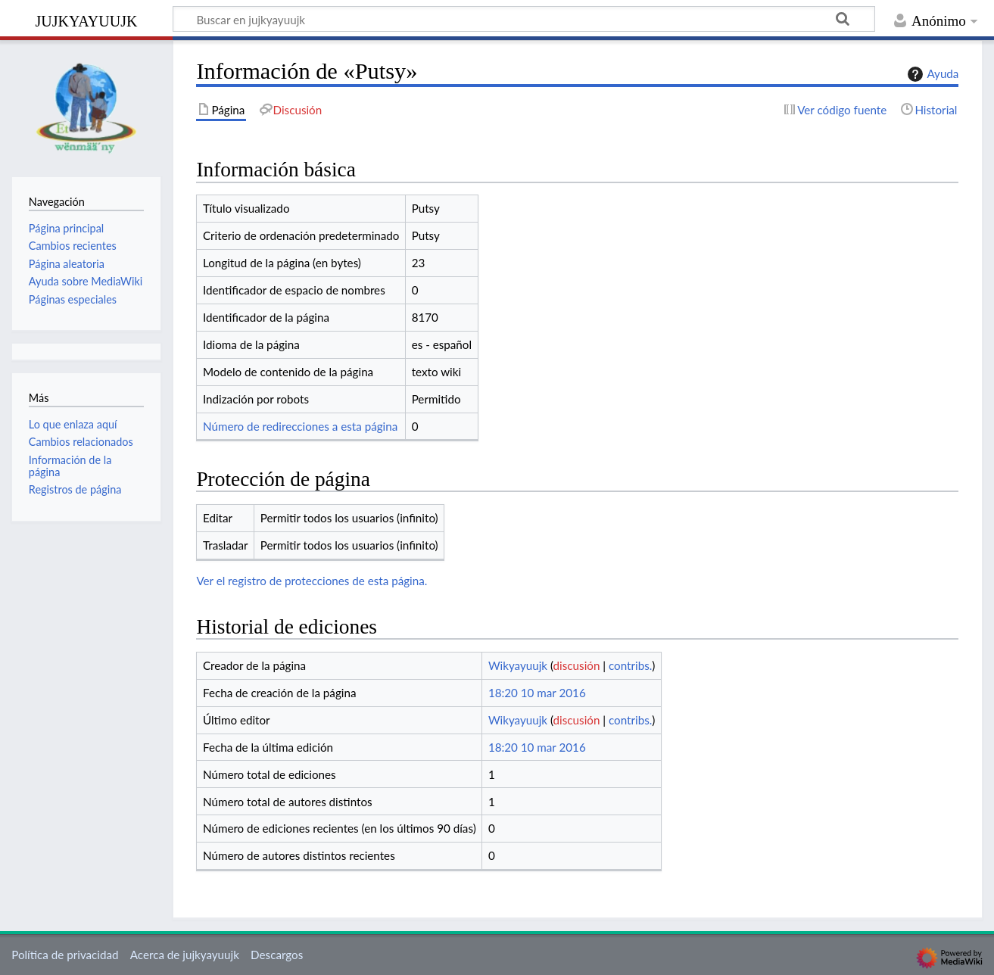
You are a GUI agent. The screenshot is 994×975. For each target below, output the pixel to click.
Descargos (277, 954)
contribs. (630, 665)
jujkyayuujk (87, 19)
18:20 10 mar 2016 (537, 692)
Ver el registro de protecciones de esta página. (311, 580)
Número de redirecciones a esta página (300, 426)
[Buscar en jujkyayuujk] (523, 19)
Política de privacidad (64, 954)
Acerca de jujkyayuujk (184, 954)
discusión (576, 665)
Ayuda (931, 74)
